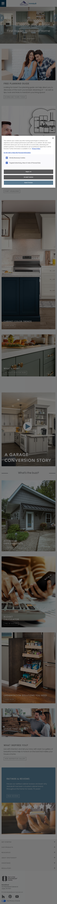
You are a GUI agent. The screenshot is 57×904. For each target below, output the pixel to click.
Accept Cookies (28, 177)
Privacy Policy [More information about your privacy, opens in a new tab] (36, 148)
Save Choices (28, 182)
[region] (28, 162)
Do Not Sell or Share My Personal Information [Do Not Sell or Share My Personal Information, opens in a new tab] (17, 152)
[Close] (53, 138)
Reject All (28, 171)
